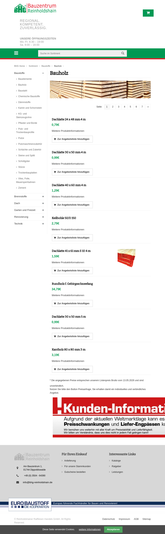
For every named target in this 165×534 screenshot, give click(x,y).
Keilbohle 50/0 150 (64, 218)
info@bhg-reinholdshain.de (38, 482)
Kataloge (116, 460)
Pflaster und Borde (27, 123)
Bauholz (22, 85)
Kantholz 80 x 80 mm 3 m (68, 349)
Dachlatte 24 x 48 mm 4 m (69, 119)
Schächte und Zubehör (29, 149)
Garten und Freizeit (24, 210)
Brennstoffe (20, 196)
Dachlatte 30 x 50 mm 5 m (69, 316)
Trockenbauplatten (27, 172)
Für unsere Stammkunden (77, 466)
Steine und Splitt (26, 155)
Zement (22, 188)
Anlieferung (70, 460)
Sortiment (33, 66)
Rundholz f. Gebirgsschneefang (72, 284)
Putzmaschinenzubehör (30, 144)
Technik (18, 223)
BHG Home (19, 66)
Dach (17, 203)
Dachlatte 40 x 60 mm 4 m (69, 185)
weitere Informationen (90, 529)
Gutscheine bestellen (75, 472)
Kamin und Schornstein (30, 108)
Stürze (21, 167)
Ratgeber (116, 466)
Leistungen (117, 472)
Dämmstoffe (24, 102)
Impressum (124, 519)
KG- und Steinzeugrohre (23, 115)
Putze (21, 138)
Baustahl (22, 90)
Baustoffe (46, 66)
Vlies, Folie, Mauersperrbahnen (25, 180)
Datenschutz (108, 519)
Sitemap (146, 519)
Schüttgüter (24, 161)
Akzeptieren (113, 529)
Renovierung (21, 216)
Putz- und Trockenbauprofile (25, 131)
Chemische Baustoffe (29, 96)
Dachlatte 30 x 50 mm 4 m (69, 152)
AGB (136, 519)
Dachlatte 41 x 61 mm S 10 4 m (71, 251)
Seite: (99, 106)
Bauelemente (25, 79)
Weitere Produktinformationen (68, 130)
